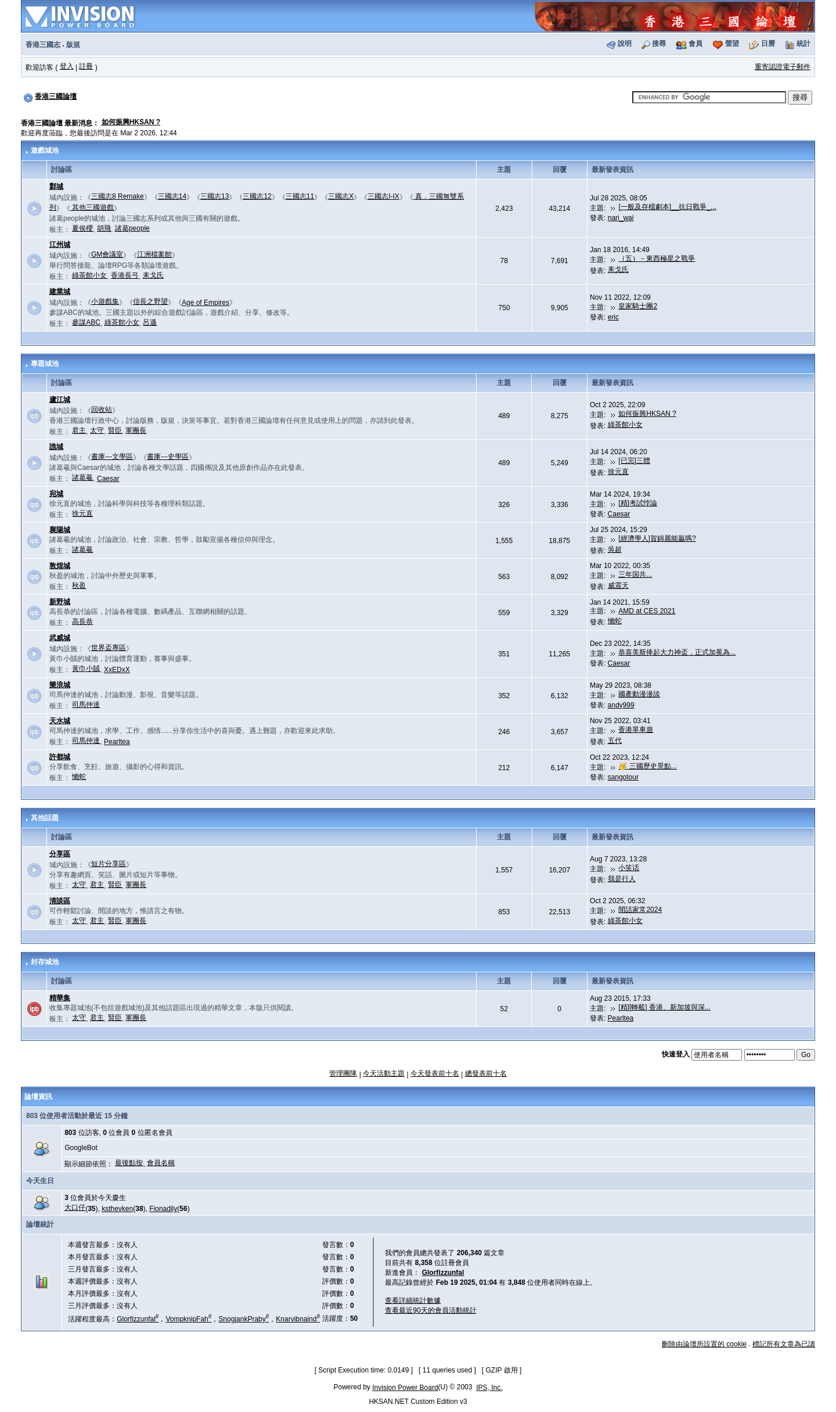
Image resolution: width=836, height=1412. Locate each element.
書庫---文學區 (112, 456)
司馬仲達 (86, 704)
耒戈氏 (153, 275)
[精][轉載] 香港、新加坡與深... (664, 1007)
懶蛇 (615, 621)
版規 (73, 45)
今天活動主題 (384, 1073)
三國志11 (300, 196)
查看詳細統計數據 (413, 1300)
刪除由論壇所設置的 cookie (704, 1344)
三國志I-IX (383, 196)
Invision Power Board (405, 1388)
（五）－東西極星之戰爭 (656, 258)
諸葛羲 (82, 477)
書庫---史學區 (168, 456)
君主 (79, 430)
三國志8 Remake (117, 196)
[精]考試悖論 (637, 503)
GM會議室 (107, 254)
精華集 (59, 998)
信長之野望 (150, 301)
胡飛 (104, 228)
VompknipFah (188, 1319)
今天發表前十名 (434, 1073)
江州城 (59, 244)
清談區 (59, 901)
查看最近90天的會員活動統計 (430, 1310)
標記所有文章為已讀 (783, 1344)
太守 (97, 430)
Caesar (108, 479)
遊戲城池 (45, 150)
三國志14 (172, 196)
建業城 (59, 292)
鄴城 (56, 186)
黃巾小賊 (86, 668)
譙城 (56, 447)
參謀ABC (86, 322)
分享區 (59, 854)
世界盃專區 (108, 648)
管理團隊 (343, 1073)
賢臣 (115, 430)
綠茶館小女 (89, 275)
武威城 (59, 638)
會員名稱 (161, 1163)
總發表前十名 (486, 1073)
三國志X (341, 196)
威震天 (618, 585)
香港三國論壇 (56, 96)
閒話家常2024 (640, 910)
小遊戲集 (105, 301)
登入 (67, 66)
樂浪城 (59, 685)
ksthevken (117, 1209)
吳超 (615, 549)
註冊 (86, 66)
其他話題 (45, 818)
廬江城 (59, 400)
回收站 (101, 409)
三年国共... (635, 574)
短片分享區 (108, 864)
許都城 (59, 757)
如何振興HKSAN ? (131, 122)
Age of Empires (205, 303)
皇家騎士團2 (637, 306)
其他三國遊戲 (92, 207)
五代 (615, 740)
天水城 (59, 721)
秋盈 (79, 585)
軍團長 (135, 430)
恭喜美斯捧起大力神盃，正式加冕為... (677, 652)
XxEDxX (117, 670)
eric (613, 317)
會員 (695, 43)
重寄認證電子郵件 (782, 67)
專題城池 (45, 364)
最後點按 (129, 1163)
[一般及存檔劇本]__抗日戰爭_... (667, 207)
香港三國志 (43, 45)
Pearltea (117, 742)
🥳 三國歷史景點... (647, 766)
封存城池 (45, 962)
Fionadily (163, 1209)
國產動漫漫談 (639, 694)
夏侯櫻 (82, 228)
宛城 (56, 494)
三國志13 (214, 196)
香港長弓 (125, 275)
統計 (803, 43)
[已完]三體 (634, 461)
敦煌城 (59, 566)
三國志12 (257, 196)
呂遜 (150, 322)
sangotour (623, 777)
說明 (625, 43)
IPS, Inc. (489, 1388)
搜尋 (659, 43)
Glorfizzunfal (137, 1319)
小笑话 (628, 868)
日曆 (768, 43)
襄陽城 (59, 530)
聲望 (732, 43)
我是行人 (622, 879)
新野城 (59, 602)
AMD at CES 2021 (646, 611)
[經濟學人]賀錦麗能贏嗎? (657, 538)
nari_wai (621, 218)
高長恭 (82, 621)
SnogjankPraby (243, 1319)
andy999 (621, 705)
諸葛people (132, 228)
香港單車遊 (635, 729)
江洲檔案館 (154, 254)
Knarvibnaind (298, 1319)
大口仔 (74, 1207)
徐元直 (618, 472)
